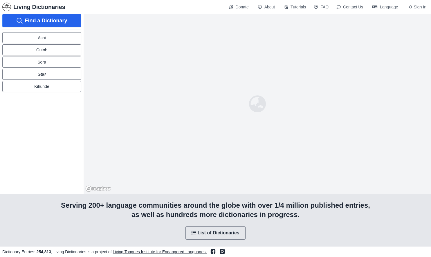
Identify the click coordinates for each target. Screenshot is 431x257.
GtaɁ (42, 74)
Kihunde (41, 86)
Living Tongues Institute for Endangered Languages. (160, 251)
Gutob (41, 50)
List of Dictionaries (215, 232)
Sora (41, 62)
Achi (42, 37)
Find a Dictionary (41, 20)
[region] (257, 104)
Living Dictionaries (33, 7)
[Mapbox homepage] (98, 188)
